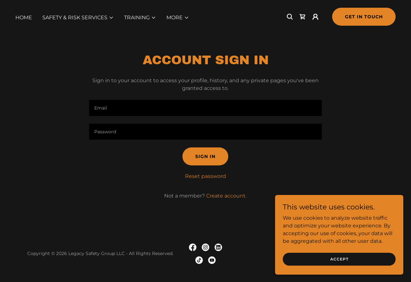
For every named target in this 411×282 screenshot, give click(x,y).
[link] (302, 16)
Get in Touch (364, 17)
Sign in (205, 156)
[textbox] (205, 108)
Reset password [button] (205, 176)
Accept (339, 259)
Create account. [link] (226, 196)
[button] (78, 18)
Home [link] (23, 17)
